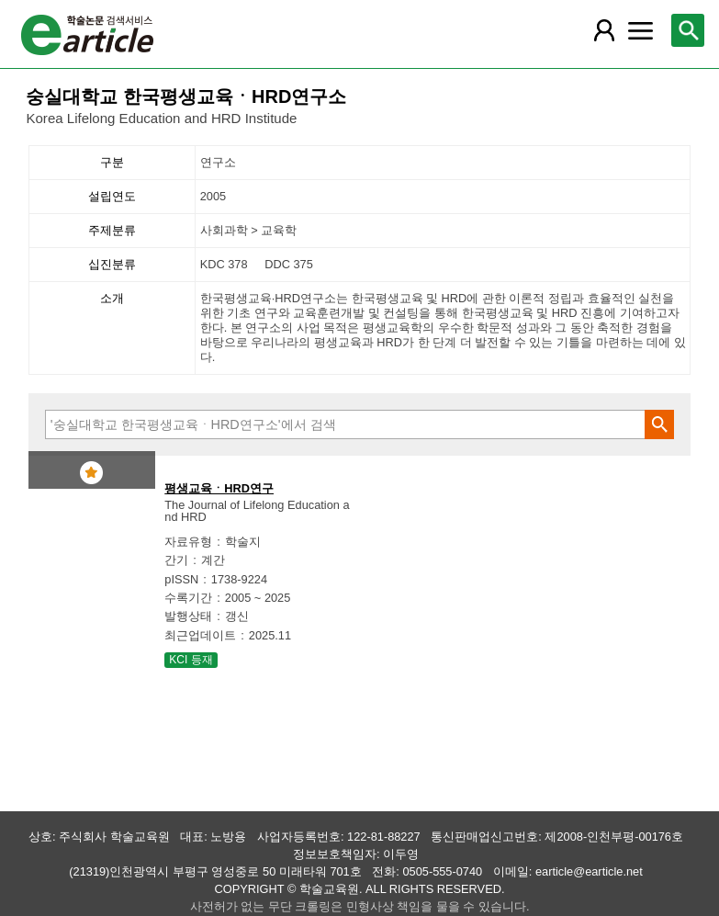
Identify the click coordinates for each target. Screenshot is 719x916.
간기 (176, 560)
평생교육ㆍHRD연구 (219, 488)
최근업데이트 (200, 635)
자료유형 (188, 541)
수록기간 (188, 598)
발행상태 (188, 616)
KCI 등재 (190, 659)
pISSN (181, 579)
